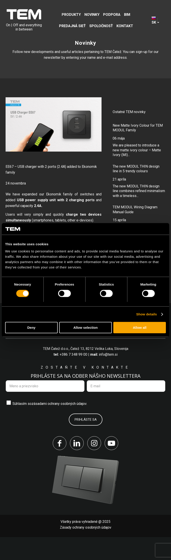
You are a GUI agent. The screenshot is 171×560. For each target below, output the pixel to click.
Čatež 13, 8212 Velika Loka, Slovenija (99, 371)
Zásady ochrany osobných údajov (85, 550)
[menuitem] (71, 14)
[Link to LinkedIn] (76, 466)
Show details (146, 314)
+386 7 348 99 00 (73, 377)
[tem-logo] (24, 20)
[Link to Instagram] (94, 466)
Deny (31, 328)
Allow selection (85, 328)
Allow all (140, 328)
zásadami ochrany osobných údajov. (59, 426)
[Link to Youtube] (112, 466)
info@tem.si (108, 377)
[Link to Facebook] (59, 466)
